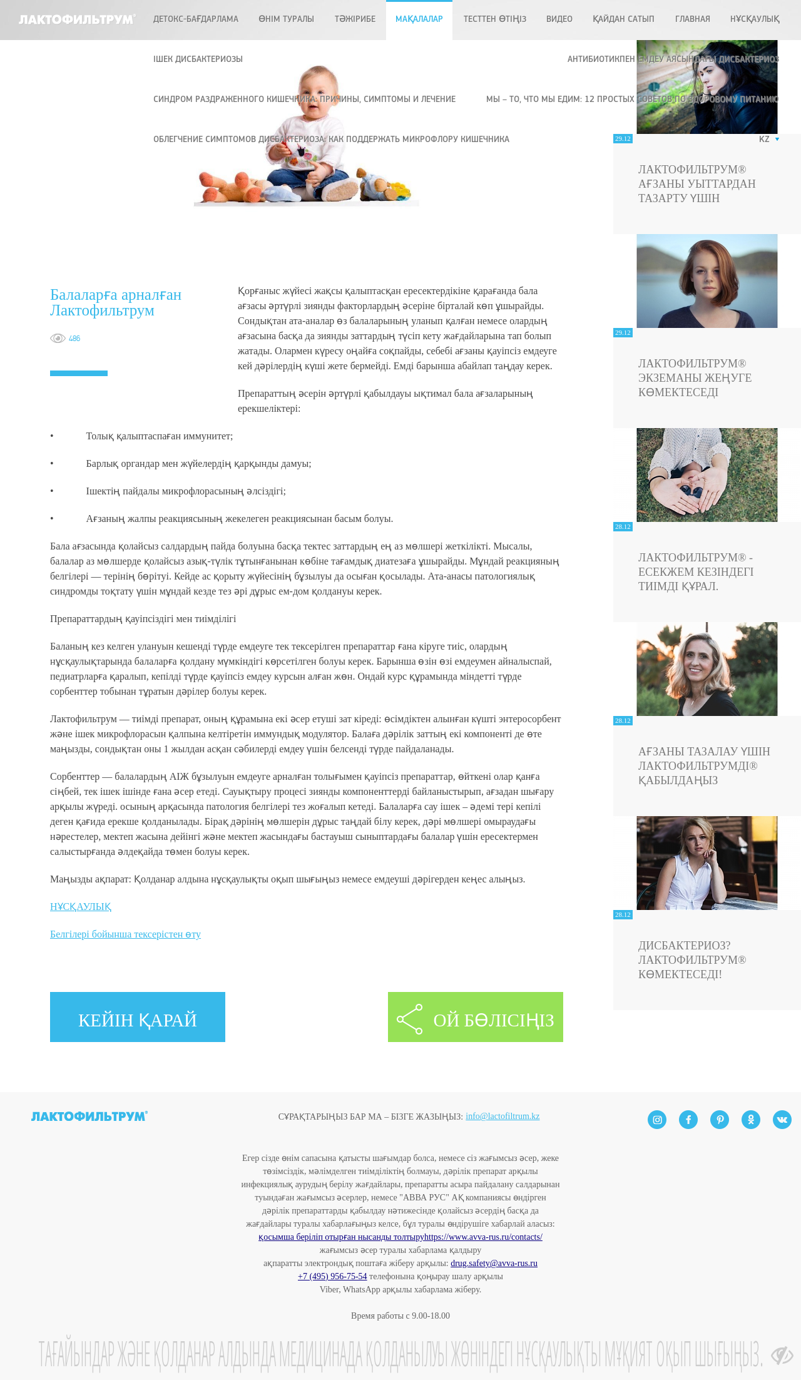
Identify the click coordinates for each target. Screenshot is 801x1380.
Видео (559, 19)
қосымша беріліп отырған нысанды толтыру (341, 1237)
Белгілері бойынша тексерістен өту (125, 934)
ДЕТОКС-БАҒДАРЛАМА (195, 19)
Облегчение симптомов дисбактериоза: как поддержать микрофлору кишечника (331, 140)
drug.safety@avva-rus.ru (494, 1263)
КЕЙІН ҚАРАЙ (137, 1020)
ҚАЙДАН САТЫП (624, 19)
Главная (692, 19)
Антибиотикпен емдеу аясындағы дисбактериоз (673, 59)
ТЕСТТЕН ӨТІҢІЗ (495, 19)
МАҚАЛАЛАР (419, 19)
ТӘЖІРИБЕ (355, 19)
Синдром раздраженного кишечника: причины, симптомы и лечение (304, 100)
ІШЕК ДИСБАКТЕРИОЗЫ (198, 59)
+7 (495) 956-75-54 (332, 1276)
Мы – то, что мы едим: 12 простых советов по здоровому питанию (632, 100)
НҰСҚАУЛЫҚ (80, 906)
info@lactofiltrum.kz (502, 1094)
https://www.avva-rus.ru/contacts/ (483, 1237)
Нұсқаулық (754, 19)
